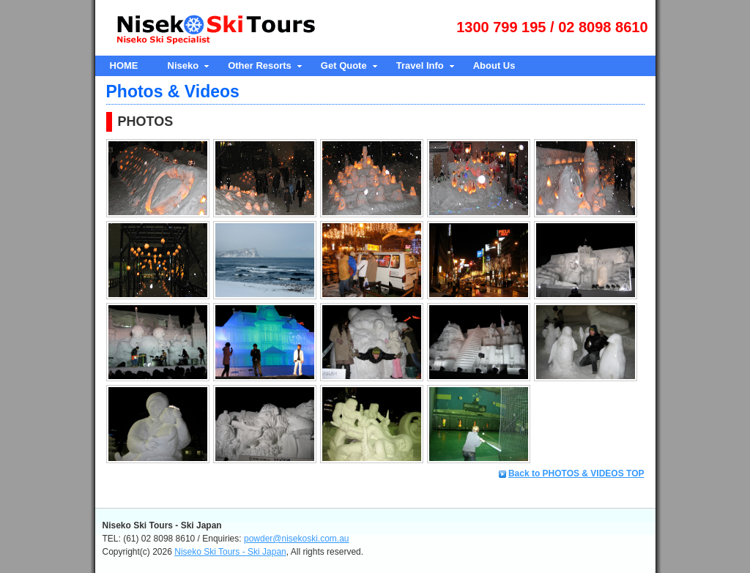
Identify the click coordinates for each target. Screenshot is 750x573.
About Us (494, 65)
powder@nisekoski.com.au (296, 538)
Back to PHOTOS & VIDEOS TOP (576, 473)
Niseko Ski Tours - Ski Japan (230, 552)
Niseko (183, 65)
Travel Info (420, 65)
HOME (124, 65)
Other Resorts (260, 65)
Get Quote (344, 65)
